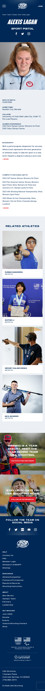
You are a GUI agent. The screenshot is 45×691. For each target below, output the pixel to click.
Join (40, 6)
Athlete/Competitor (11, 577)
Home (4, 14)
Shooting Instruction (12, 586)
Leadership (7, 605)
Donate (5, 617)
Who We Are (8, 596)
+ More (5, 159)
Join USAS (7, 614)
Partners (6, 602)
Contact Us (7, 555)
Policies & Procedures (12, 580)
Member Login (9, 561)
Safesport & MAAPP (11, 565)
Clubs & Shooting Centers (14, 623)
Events (5, 620)
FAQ (4, 558)
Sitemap (6, 568)
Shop (4, 626)
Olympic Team (16, 14)
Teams (9, 14)
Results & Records (11, 583)
